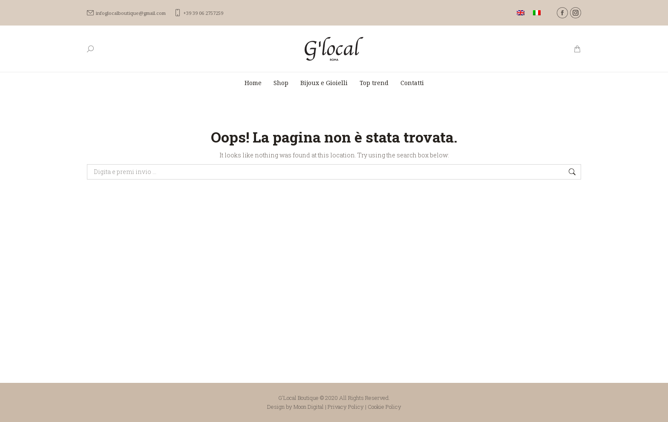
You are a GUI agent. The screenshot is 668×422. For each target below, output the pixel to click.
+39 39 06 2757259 (198, 13)
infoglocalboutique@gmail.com (126, 13)
